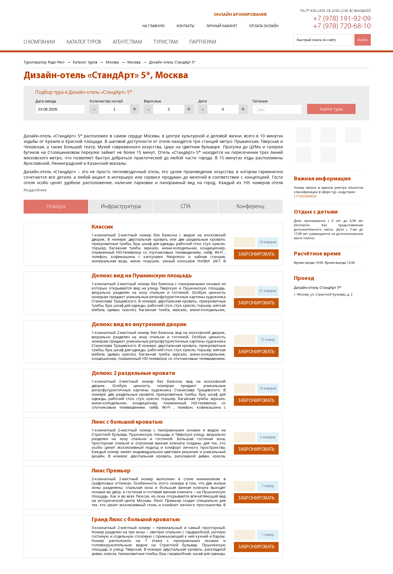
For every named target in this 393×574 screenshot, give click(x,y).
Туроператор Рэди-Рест (71, 18)
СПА (186, 207)
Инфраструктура (121, 207)
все (261, 109)
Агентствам (127, 42)
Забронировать (256, 254)
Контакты (185, 26)
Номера (55, 207)
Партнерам (202, 42)
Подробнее (35, 190)
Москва (112, 61)
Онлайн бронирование (240, 14)
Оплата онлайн (264, 26)
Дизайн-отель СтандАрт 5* (172, 61)
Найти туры (331, 109)
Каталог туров (84, 42)
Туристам (166, 42)
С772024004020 (305, 196)
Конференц (250, 207)
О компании (39, 42)
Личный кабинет (221, 26)
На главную (153, 26)
